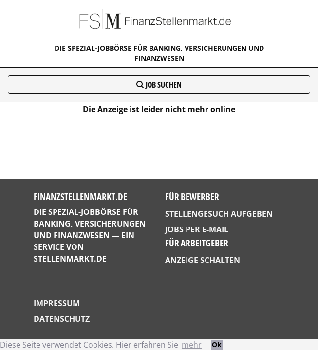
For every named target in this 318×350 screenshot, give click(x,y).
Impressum (57, 303)
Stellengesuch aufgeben (219, 214)
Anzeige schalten (202, 260)
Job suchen (159, 84)
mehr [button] (192, 344)
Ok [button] (217, 344)
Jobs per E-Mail (196, 229)
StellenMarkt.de (70, 258)
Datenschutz (62, 319)
